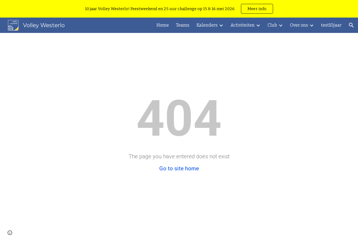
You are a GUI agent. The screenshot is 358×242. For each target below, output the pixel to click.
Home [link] (163, 25)
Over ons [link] (299, 25)
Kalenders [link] (207, 25)
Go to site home (179, 168)
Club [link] (272, 25)
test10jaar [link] (331, 25)
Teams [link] (182, 25)
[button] (351, 25)
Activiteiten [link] (243, 25)
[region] (179, 9)
